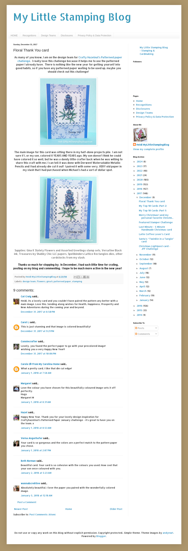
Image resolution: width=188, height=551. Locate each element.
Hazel (24, 412)
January (144, 300)
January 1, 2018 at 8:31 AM (36, 402)
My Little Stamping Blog (72, 16)
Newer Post (21, 509)
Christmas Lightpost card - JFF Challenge (154, 247)
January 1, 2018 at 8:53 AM (36, 427)
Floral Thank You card (152, 201)
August (144, 268)
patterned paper (62, 281)
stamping (77, 281)
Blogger (101, 536)
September (146, 263)
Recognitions (29, 35)
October (144, 259)
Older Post (116, 509)
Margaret (26, 383)
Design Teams (48, 35)
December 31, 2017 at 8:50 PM (38, 311)
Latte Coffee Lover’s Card (154, 234)
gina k (49, 281)
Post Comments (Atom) (42, 514)
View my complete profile (148, 149)
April (142, 286)
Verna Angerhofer (31, 438)
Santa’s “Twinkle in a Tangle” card (156, 240)
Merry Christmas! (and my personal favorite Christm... (156, 216)
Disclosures (67, 35)
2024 (140, 161)
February (145, 295)
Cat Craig (26, 296)
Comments (142, 333)
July (142, 272)
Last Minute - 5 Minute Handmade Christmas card (155, 228)
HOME (14, 35)
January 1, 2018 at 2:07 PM (36, 450)
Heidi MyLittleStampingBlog (152, 144)
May (142, 281)
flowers (41, 281)
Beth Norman (28, 460)
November (145, 254)
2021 (140, 175)
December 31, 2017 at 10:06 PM (38, 353)
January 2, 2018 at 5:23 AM (36, 472)
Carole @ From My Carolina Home (40, 364)
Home (68, 509)
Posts (139, 328)
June (142, 277)
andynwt (168, 532)
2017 (140, 193)
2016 (140, 305)
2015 (140, 310)
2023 (140, 166)
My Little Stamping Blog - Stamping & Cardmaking (154, 50)
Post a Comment (26, 502)
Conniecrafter (29, 341)
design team (29, 281)
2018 (140, 188)
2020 (140, 179)
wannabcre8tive (30, 483)
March (143, 290)
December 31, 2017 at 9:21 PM (37, 331)
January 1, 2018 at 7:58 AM (36, 372)
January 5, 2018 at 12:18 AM (36, 495)
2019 (140, 184)
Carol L (25, 322)
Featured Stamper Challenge (156, 222)
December (145, 197)
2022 (140, 170)
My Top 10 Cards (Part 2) (153, 205)
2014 (140, 314)
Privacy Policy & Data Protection (94, 35)
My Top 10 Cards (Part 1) (153, 210)
